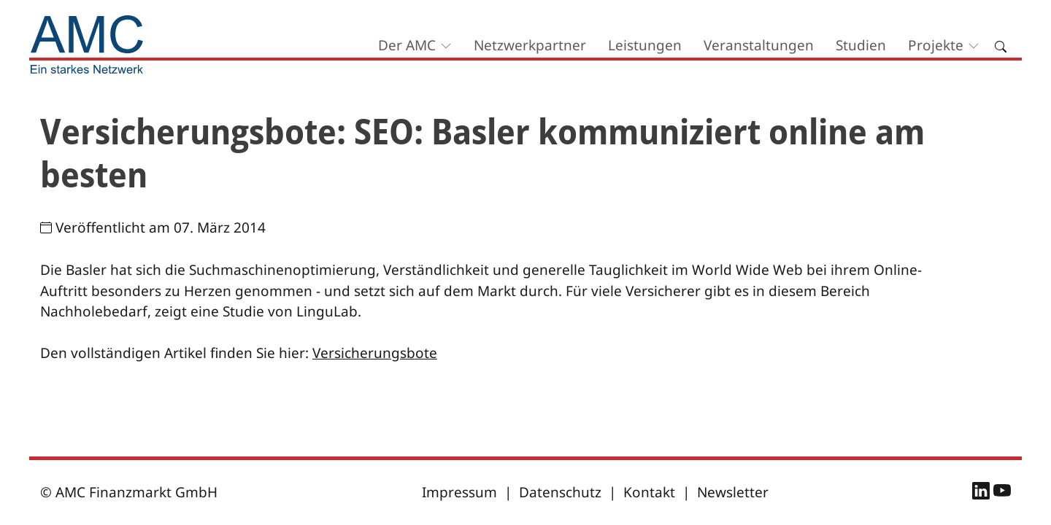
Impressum (459, 492)
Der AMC (407, 45)
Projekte (935, 45)
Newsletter (733, 492)
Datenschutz (560, 492)
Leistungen (645, 45)
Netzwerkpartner (530, 45)
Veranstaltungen (759, 45)
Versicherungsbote (374, 352)
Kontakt (649, 492)
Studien (861, 45)
